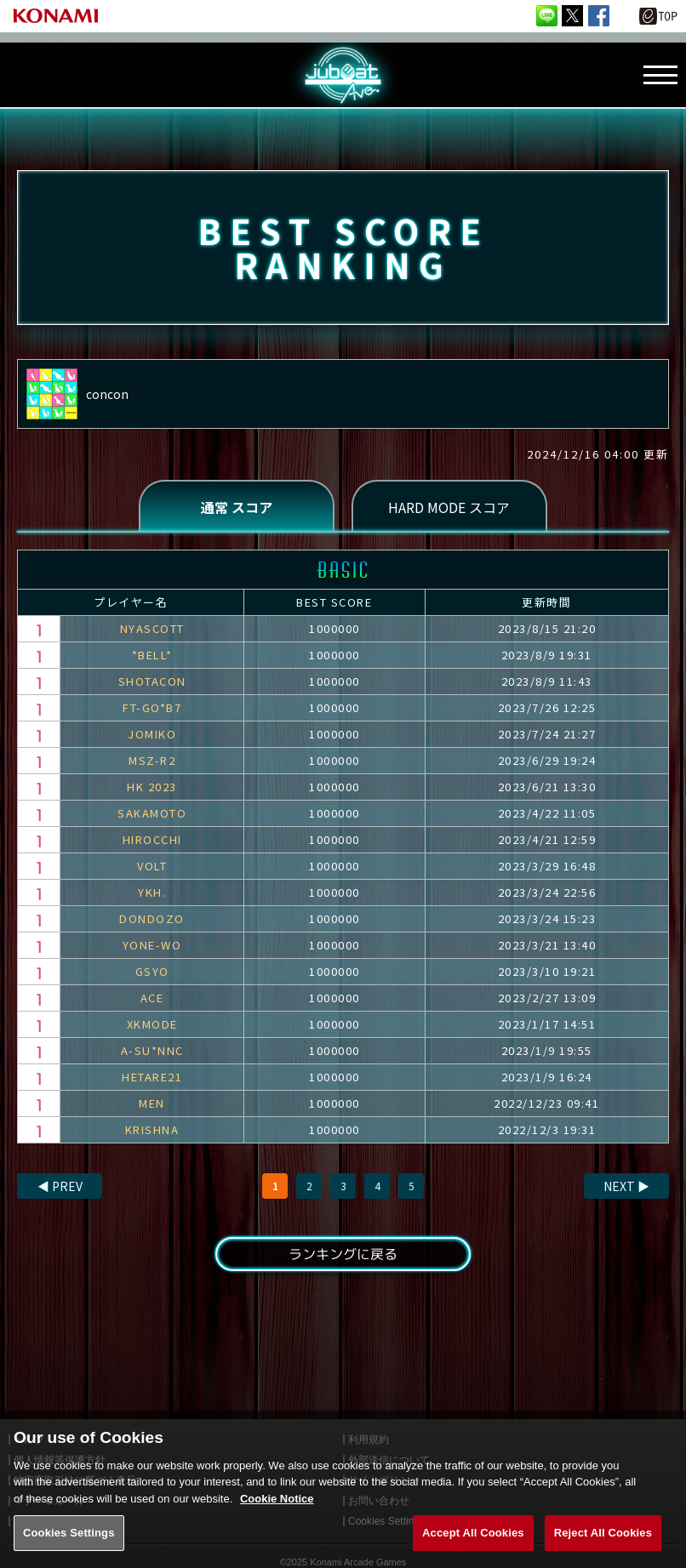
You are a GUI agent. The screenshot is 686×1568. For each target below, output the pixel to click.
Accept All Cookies (473, 1549)
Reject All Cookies (603, 1549)
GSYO (152, 971)
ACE (152, 997)
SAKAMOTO (151, 813)
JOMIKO (152, 734)
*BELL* (152, 655)
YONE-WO (152, 945)
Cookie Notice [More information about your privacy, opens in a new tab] (277, 1515)
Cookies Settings (69, 1549)
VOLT (152, 866)
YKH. (152, 892)
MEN (152, 1103)
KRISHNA (152, 1129)
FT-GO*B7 (152, 707)
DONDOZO (152, 918)
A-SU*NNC (152, 1050)
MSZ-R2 (152, 760)
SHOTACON (152, 681)
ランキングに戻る (343, 1254)
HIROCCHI (152, 839)
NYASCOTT (152, 628)
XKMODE (152, 1024)
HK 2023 (152, 786)
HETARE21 (152, 1077)
